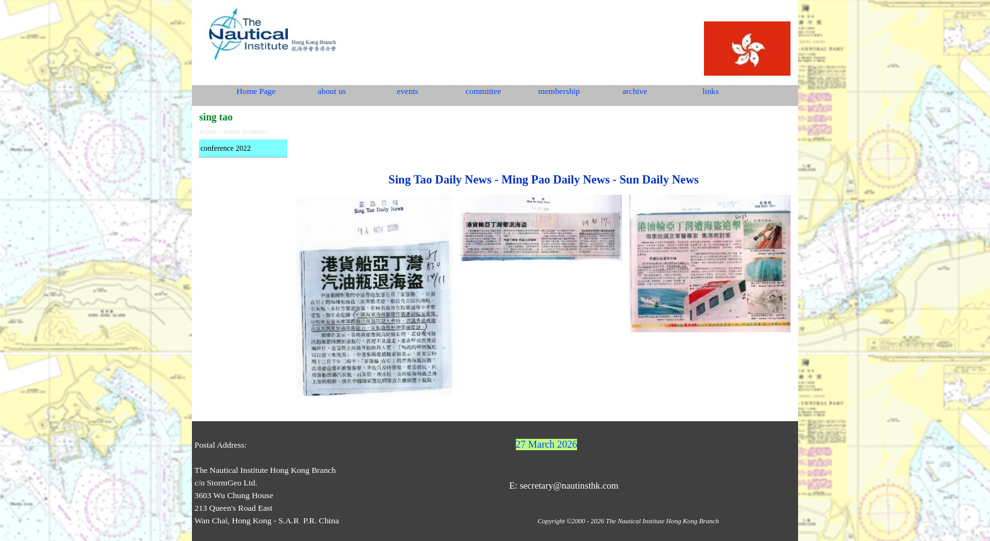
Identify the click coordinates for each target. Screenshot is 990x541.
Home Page (256, 91)
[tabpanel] (543, 163)
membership (559, 91)
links (711, 91)
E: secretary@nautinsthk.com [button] (563, 485)
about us (332, 91)
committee (483, 91)
